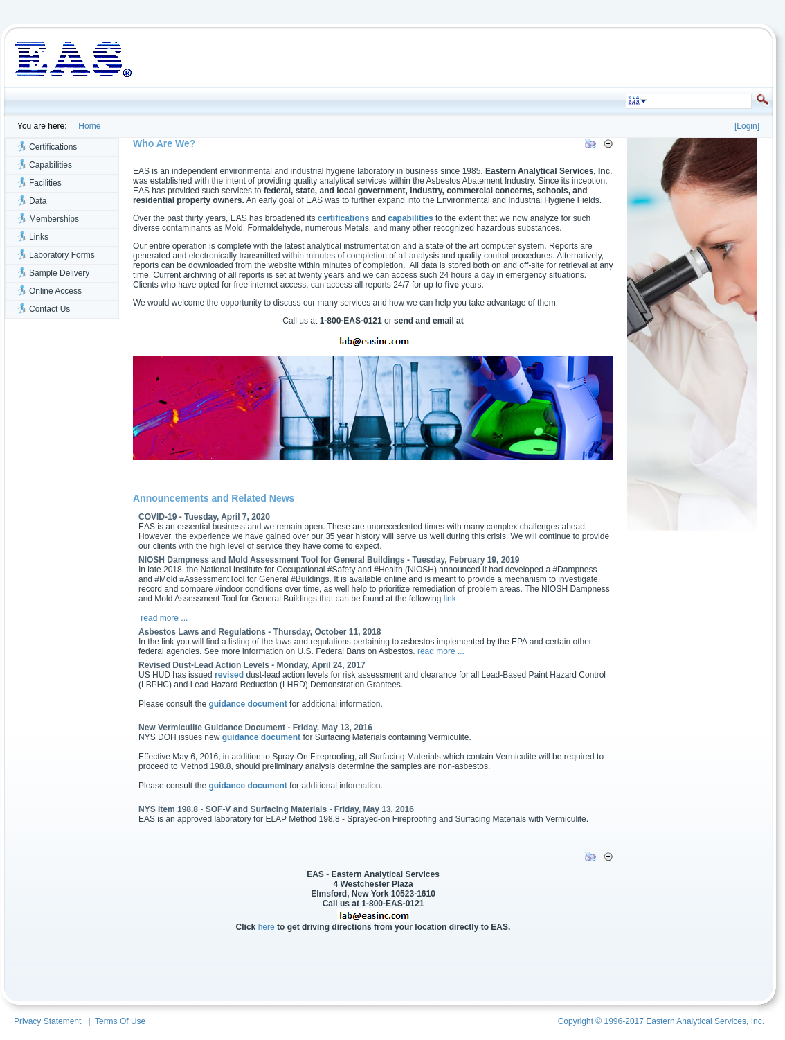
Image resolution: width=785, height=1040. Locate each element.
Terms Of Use (120, 1021)
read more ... (164, 618)
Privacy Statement (47, 1021)
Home (87, 126)
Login (747, 126)
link (450, 598)
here (266, 927)
